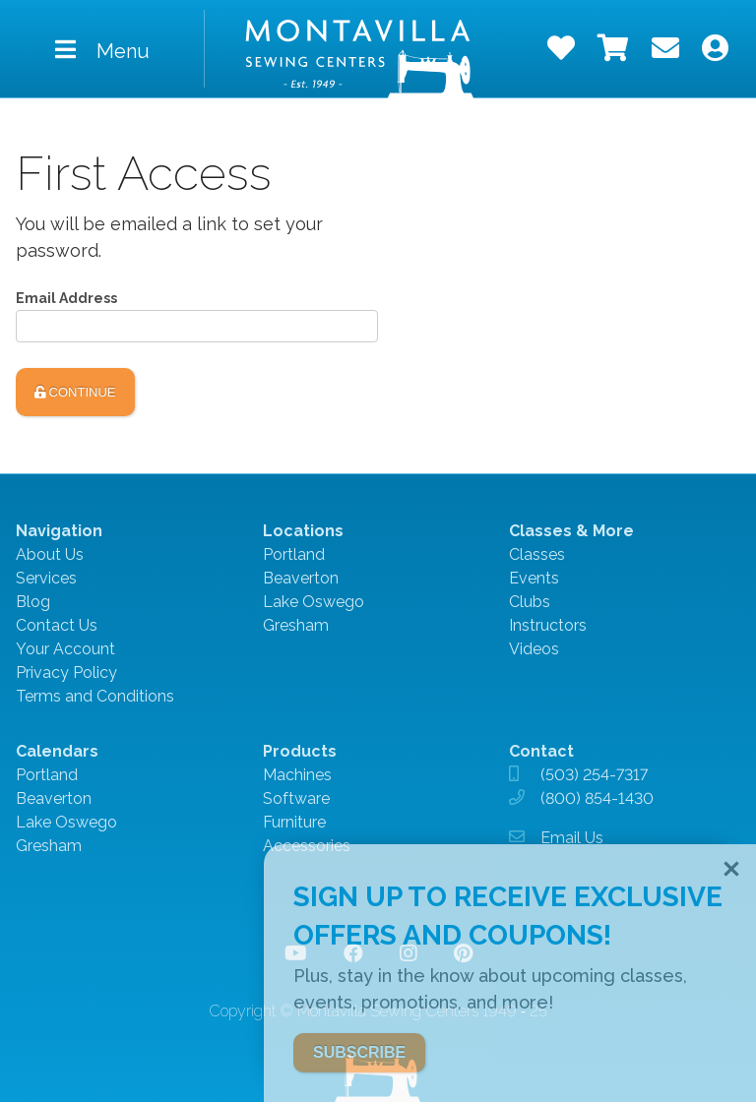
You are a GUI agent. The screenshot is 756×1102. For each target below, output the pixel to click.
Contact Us (56, 625)
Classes (537, 554)
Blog (33, 601)
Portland (294, 554)
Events (534, 578)
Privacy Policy (66, 672)
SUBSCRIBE (359, 1052)
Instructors (548, 625)
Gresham (296, 625)
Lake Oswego (313, 601)
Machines (297, 774)
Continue (75, 392)
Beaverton (301, 578)
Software (296, 798)
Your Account (65, 649)
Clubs (529, 601)
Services (46, 578)
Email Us (571, 837)
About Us (50, 554)
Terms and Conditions (95, 696)
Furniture (294, 822)
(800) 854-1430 (597, 798)
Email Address (66, 298)
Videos (534, 649)
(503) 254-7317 (594, 774)
